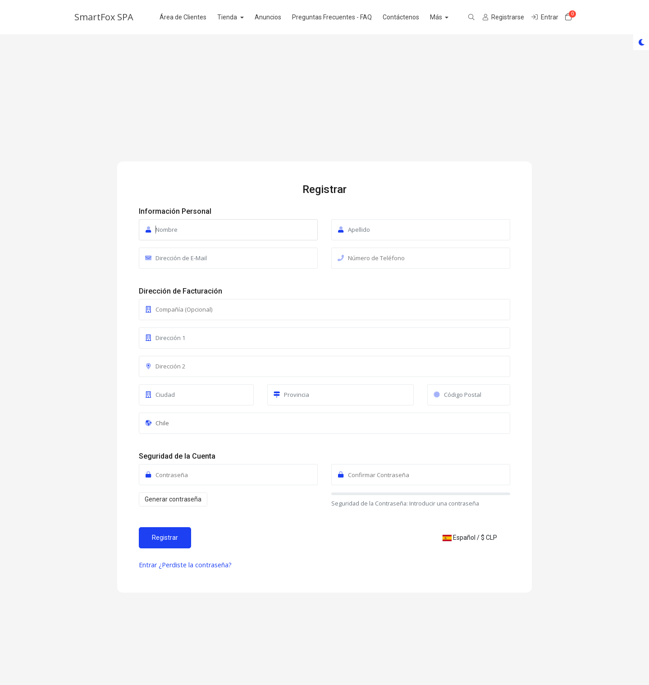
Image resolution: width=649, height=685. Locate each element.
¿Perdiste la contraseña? (195, 565)
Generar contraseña (173, 499)
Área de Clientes (192, 17)
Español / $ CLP (470, 537)
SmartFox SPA (103, 17)
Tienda (237, 17)
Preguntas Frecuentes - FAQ (341, 17)
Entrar (149, 565)
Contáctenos (410, 17)
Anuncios (277, 17)
